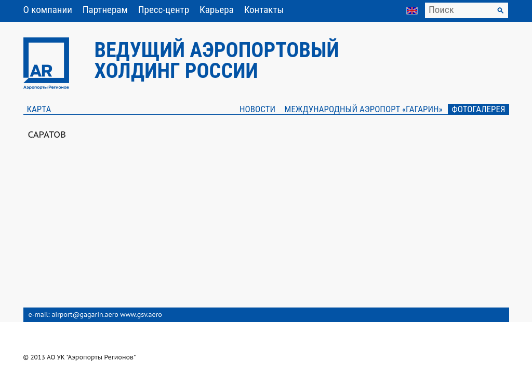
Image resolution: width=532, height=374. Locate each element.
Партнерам (105, 10)
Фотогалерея (478, 109)
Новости (257, 109)
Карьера (217, 10)
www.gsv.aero (141, 314)
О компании (47, 10)
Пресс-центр (163, 10)
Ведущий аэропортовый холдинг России (217, 60)
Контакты (264, 10)
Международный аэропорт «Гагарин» (364, 109)
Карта (39, 109)
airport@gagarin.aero (84, 314)
